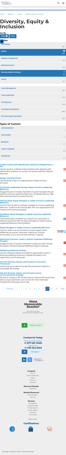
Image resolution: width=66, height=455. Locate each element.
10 (57, 289)
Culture (19, 14)
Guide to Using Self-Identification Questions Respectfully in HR (26, 166)
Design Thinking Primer (10, 178)
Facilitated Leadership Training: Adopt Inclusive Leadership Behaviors (26, 188)
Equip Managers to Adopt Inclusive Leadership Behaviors (25, 227)
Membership (32, 388)
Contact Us (33, 380)
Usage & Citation (32, 419)
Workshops (33, 412)
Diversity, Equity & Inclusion (34, 14)
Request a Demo (35, 325)
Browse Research (33, 395)
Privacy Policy (30, 451)
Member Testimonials (33, 375)
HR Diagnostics (32, 403)
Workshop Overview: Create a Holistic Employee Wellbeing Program (26, 240)
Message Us (35, 352)
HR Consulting (33, 414)
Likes (13, 36)
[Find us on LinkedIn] (24, 359)
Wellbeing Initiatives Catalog (13, 250)
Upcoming (32, 397)
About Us (32, 373)
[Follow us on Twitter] (30, 359)
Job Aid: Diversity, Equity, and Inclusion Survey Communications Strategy (20, 274)
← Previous (8, 289)
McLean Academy (33, 410)
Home (2, 14)
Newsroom (33, 382)
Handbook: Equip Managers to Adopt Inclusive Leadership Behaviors (25, 215)
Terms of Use (21, 451)
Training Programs (33, 408)
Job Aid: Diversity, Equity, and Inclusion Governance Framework (23, 263)
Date (4, 36)
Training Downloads (32, 405)
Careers (33, 378)
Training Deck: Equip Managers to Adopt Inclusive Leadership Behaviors (27, 202)
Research (11, 14)
